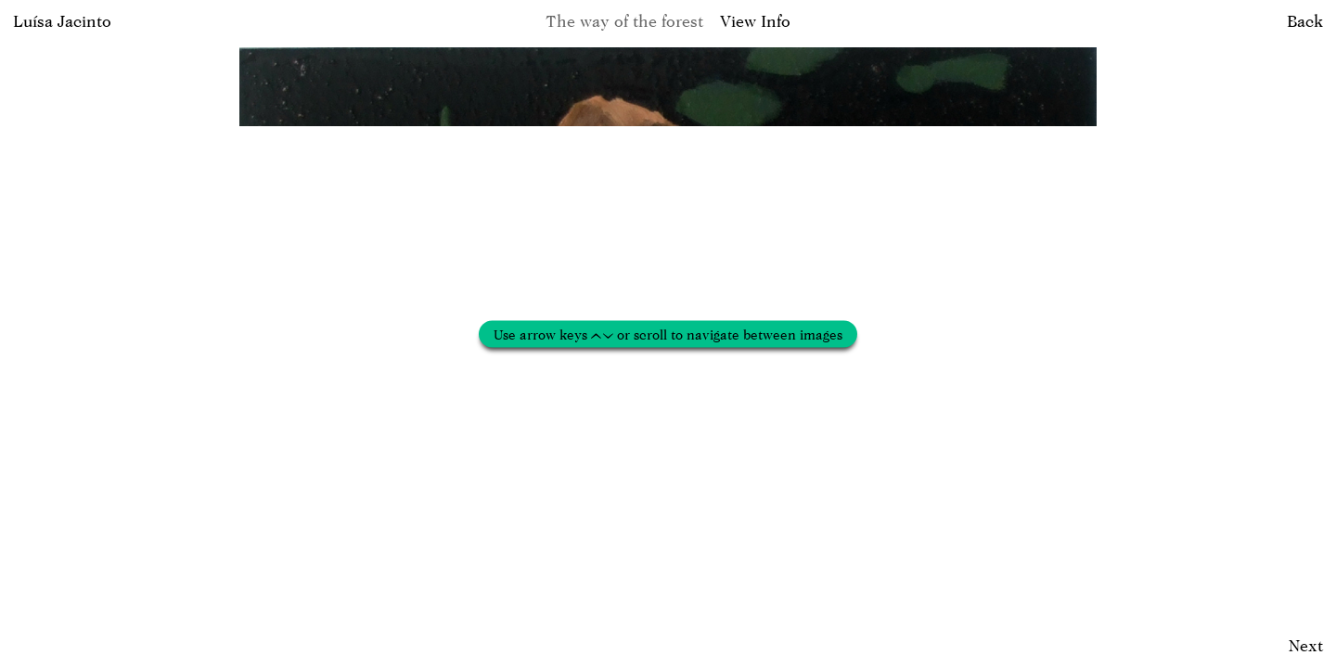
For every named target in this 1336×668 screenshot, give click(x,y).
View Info (755, 21)
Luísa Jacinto (62, 21)
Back (1305, 21)
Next (1306, 645)
